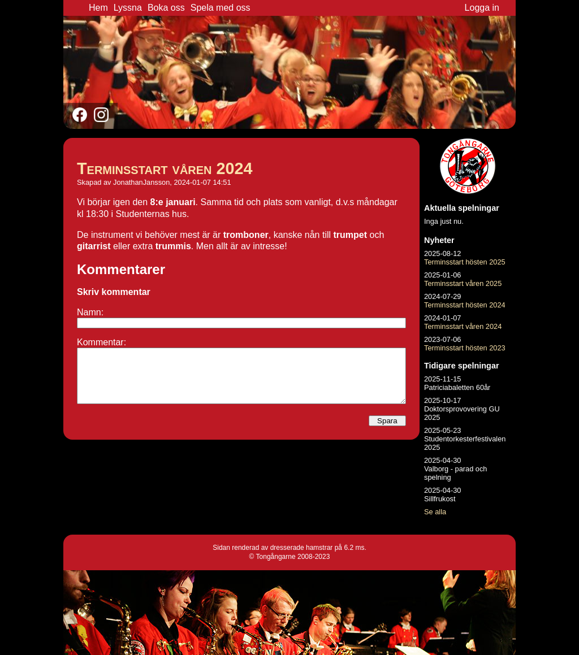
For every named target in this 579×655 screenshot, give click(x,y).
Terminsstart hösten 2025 (464, 262)
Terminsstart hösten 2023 (464, 348)
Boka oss (166, 7)
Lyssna (128, 7)
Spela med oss (220, 7)
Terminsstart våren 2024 (165, 168)
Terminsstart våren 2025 (463, 283)
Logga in (482, 7)
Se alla (435, 511)
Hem (98, 7)
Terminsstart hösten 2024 (464, 305)
